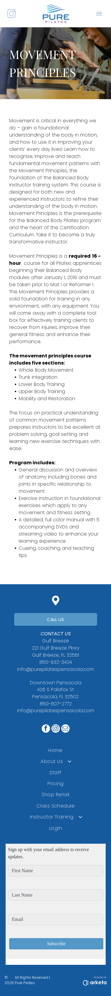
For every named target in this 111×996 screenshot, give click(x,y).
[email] (65, 729)
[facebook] (46, 729)
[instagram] (56, 729)
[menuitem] (55, 750)
